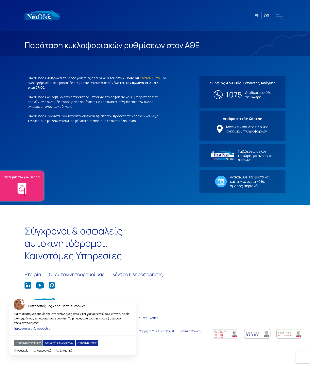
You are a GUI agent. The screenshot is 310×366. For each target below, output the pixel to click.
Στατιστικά (66, 350)
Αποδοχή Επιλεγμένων (59, 342)
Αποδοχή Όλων (87, 342)
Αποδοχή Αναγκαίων (28, 342)
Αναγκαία (22, 350)
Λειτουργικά (44, 350)
